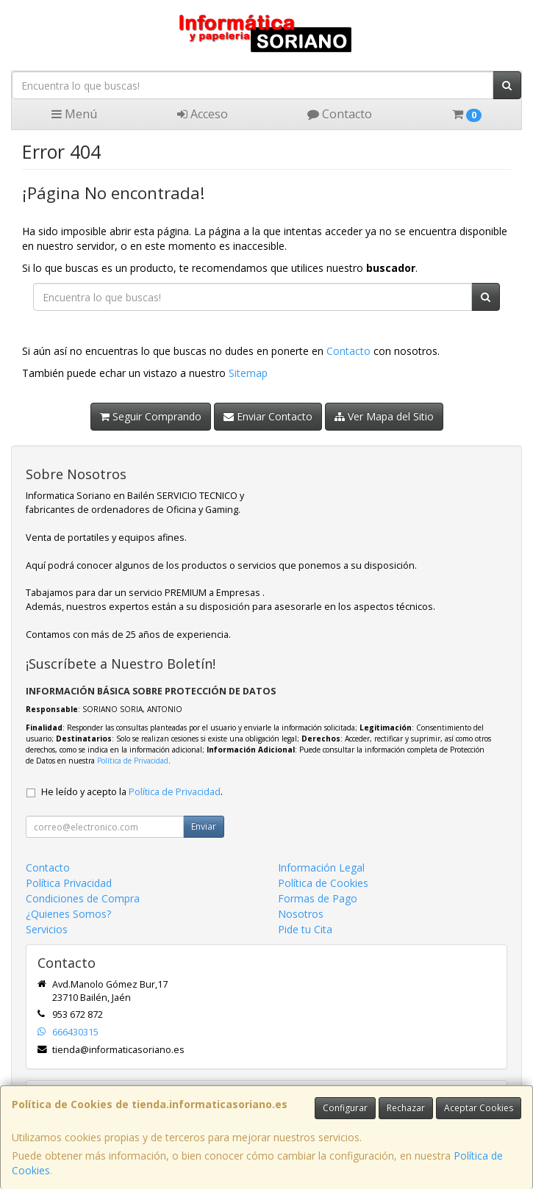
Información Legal (321, 867)
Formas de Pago (317, 898)
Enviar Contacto (267, 416)
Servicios (47, 929)
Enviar (203, 826)
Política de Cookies (323, 883)
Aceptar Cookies (478, 1108)
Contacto (339, 114)
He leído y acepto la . (132, 792)
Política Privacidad (69, 883)
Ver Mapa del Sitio (384, 416)
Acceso (202, 114)
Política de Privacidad (132, 760)
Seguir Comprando (150, 416)
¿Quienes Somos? (68, 914)
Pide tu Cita (305, 929)
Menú (74, 114)
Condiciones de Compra (83, 898)
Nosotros (300, 914)
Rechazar (406, 1108)
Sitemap (248, 373)
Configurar (345, 1108)
